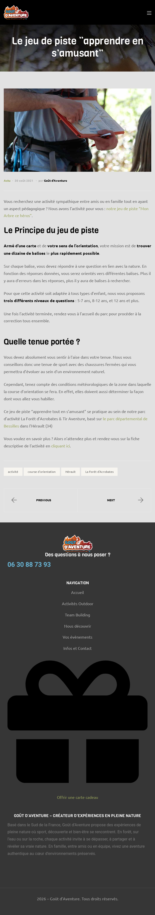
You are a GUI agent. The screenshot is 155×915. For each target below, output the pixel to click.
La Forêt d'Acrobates (99, 472)
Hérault (70, 472)
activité (13, 472)
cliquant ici (60, 445)
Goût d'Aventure (55, 180)
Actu (7, 180)
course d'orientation (42, 472)
